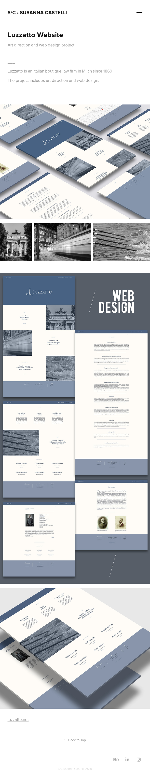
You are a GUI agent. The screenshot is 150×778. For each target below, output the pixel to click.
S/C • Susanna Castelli (38, 12)
